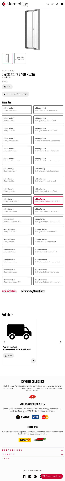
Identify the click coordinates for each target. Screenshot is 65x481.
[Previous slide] (4, 342)
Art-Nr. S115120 (19, 348)
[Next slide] (60, 342)
